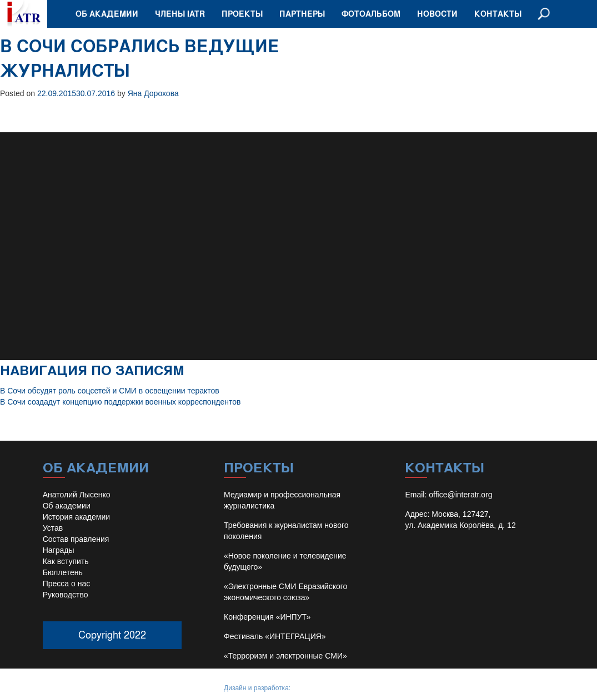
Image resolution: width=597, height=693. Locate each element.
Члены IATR (180, 13)
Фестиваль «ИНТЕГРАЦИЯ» (275, 636)
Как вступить (66, 561)
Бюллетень (63, 572)
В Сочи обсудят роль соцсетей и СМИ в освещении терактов (109, 390)
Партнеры (302, 13)
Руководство (65, 594)
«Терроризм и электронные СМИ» (285, 655)
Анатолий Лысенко (77, 494)
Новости (437, 13)
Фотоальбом (371, 13)
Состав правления (76, 539)
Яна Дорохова (153, 93)
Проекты (242, 13)
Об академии (107, 13)
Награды (58, 550)
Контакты (497, 13)
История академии (76, 516)
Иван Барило (312, 688)
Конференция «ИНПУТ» (267, 616)
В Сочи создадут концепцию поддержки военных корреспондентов (120, 401)
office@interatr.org (460, 494)
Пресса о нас (67, 583)
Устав (53, 528)
